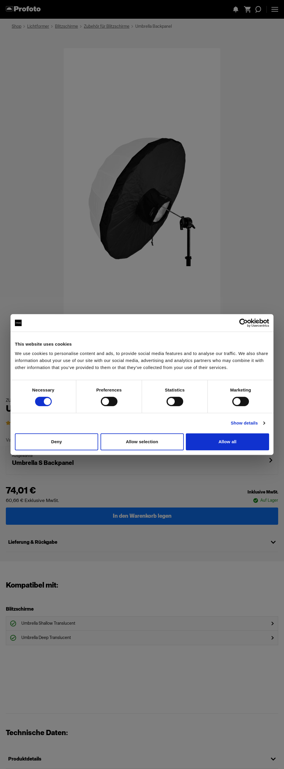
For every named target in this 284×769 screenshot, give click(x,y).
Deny (56, 441)
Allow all (228, 441)
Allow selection (142, 441)
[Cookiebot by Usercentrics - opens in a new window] (243, 322)
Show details (244, 422)
